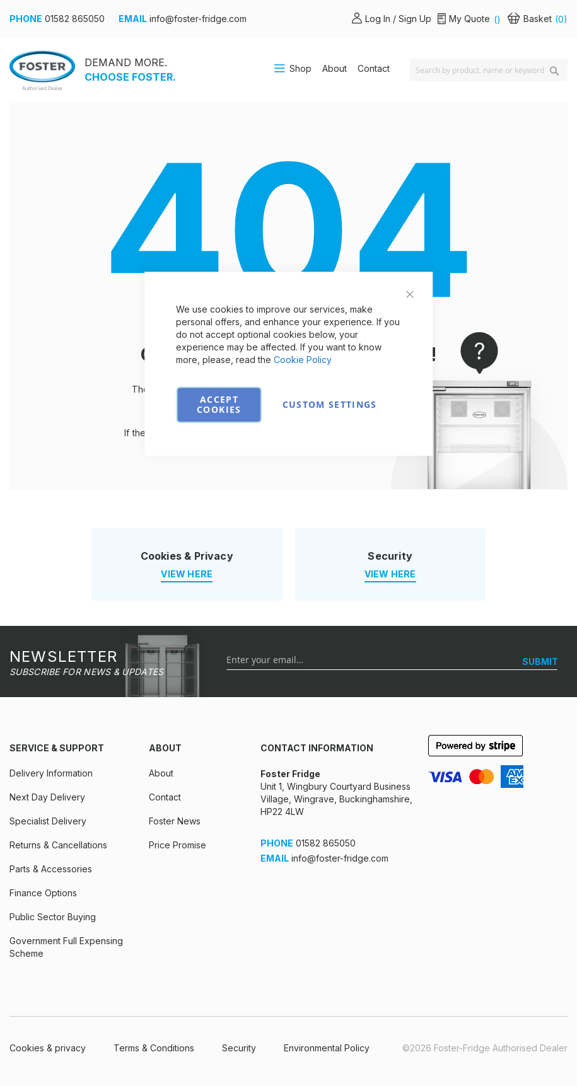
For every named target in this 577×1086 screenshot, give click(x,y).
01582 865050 (75, 18)
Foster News (175, 821)
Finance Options (43, 892)
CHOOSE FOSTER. (130, 77)
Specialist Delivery (47, 821)
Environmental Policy (327, 1048)
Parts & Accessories (50, 869)
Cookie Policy (303, 359)
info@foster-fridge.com (198, 18)
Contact (374, 68)
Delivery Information (51, 773)
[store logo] (42, 70)
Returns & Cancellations (58, 845)
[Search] (554, 71)
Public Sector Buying (52, 916)
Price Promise (177, 845)
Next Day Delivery (47, 797)
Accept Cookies (219, 404)
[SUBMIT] (540, 662)
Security (239, 1048)
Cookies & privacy (47, 1048)
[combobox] (489, 70)
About (334, 68)
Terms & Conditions (154, 1048)
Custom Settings (330, 404)
